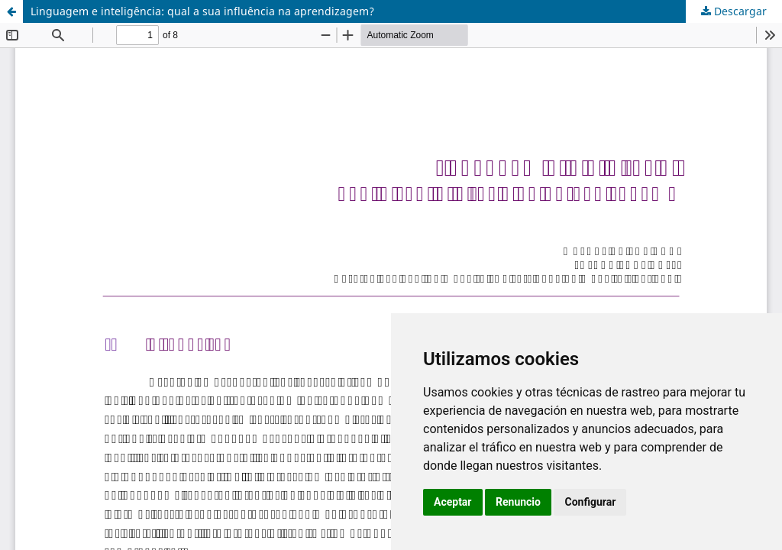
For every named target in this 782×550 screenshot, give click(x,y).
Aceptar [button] (453, 502)
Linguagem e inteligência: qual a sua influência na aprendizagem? (202, 11)
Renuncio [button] (518, 502)
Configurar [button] (590, 502)
